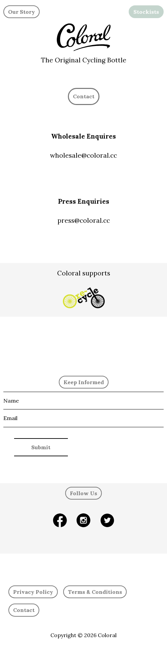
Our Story (21, 11)
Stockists (146, 11)
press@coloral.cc (83, 220)
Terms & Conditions (95, 591)
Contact (24, 610)
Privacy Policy (33, 591)
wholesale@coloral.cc (83, 155)
